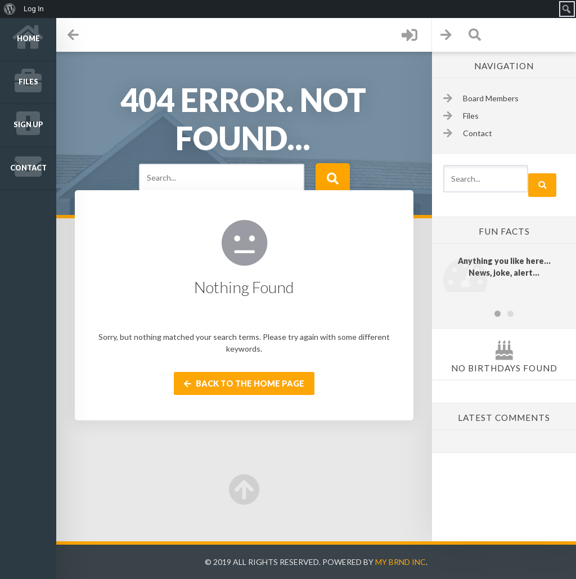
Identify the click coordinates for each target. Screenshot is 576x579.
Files (28, 82)
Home (28, 38)
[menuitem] (10, 9)
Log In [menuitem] (34, 9)
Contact (28, 168)
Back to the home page (244, 383)
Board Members (491, 98)
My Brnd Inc (400, 562)
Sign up (28, 124)
